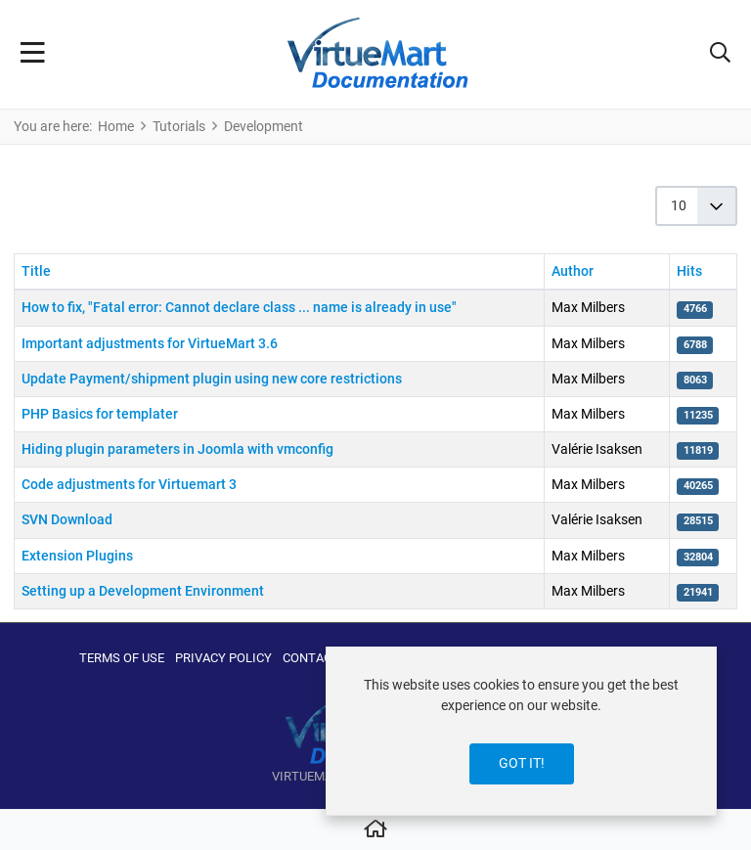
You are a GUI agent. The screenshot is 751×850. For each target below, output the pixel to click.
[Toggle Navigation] (33, 54)
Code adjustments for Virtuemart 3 (129, 484)
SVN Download (67, 519)
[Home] (375, 830)
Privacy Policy (223, 657)
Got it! (522, 763)
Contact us (320, 657)
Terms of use (121, 657)
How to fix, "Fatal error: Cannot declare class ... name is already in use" (239, 307)
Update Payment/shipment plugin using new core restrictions (212, 378)
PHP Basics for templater (100, 414)
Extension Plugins (77, 555)
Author (573, 271)
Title (36, 271)
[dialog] (521, 731)
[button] (720, 54)
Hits (689, 271)
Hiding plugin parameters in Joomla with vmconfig (177, 449)
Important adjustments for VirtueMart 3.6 (150, 343)
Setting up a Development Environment (143, 591)
